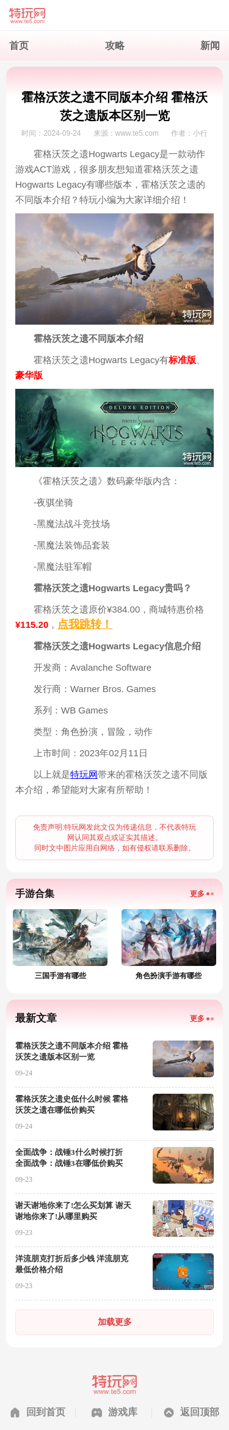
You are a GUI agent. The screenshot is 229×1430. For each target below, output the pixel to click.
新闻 (210, 45)
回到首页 (45, 1412)
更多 (197, 894)
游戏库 (122, 1412)
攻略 (115, 45)
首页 (19, 45)
